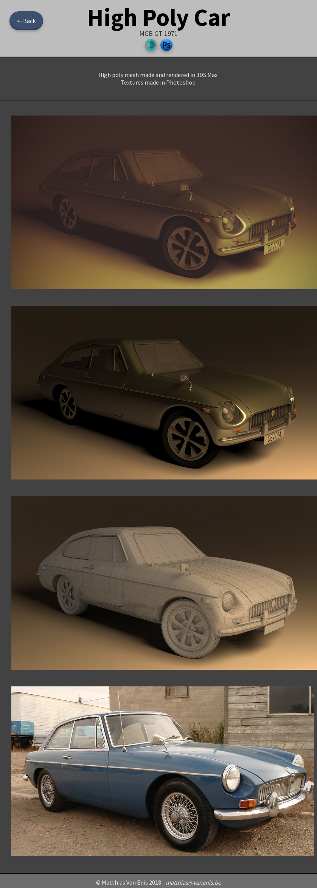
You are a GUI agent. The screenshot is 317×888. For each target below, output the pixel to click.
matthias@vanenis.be (193, 882)
